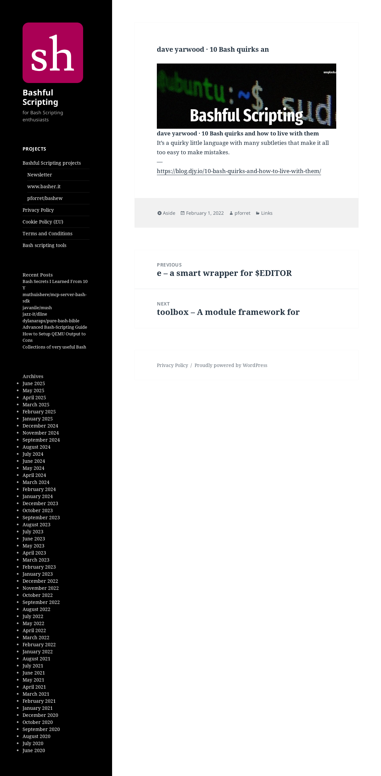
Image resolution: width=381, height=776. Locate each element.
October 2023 (38, 510)
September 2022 (41, 602)
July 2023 (33, 531)
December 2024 (40, 425)
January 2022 (38, 651)
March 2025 (36, 404)
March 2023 (36, 560)
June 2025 (34, 383)
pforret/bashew (45, 198)
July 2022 (33, 616)
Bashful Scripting (40, 97)
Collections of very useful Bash (54, 347)
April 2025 (34, 397)
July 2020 (33, 743)
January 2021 (38, 708)
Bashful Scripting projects (52, 163)
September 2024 (41, 440)
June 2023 (34, 538)
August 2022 (36, 609)
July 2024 (33, 454)
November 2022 (41, 588)
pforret (242, 213)
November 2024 (41, 433)
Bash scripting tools (44, 245)
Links (267, 213)
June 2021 (34, 672)
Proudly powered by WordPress (231, 365)
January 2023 (38, 574)
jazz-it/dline (35, 314)
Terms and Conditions (47, 233)
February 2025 (39, 411)
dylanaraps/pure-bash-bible (51, 321)
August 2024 (36, 447)
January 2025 (38, 418)
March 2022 (36, 637)
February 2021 (39, 701)
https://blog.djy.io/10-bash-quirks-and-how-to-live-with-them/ (239, 171)
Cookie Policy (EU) (43, 221)
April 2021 (34, 687)
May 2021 (33, 680)
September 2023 (41, 517)
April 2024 (34, 475)
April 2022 (34, 630)
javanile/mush (37, 307)
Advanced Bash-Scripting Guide (55, 327)
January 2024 (38, 496)
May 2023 (33, 545)
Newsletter (39, 174)
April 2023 (34, 552)
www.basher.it (44, 186)
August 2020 (36, 736)
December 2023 (40, 503)
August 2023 (36, 524)
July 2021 (33, 665)
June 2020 (34, 750)
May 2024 (33, 468)
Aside (169, 213)
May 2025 (33, 390)
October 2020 (38, 722)
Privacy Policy (38, 210)
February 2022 (39, 644)
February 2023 (39, 567)
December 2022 (40, 581)
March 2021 (36, 694)
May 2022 (33, 623)
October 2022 (38, 595)
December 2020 (40, 715)
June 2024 (34, 461)
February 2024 (39, 489)
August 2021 (36, 658)
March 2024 (36, 482)
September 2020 (41, 729)
